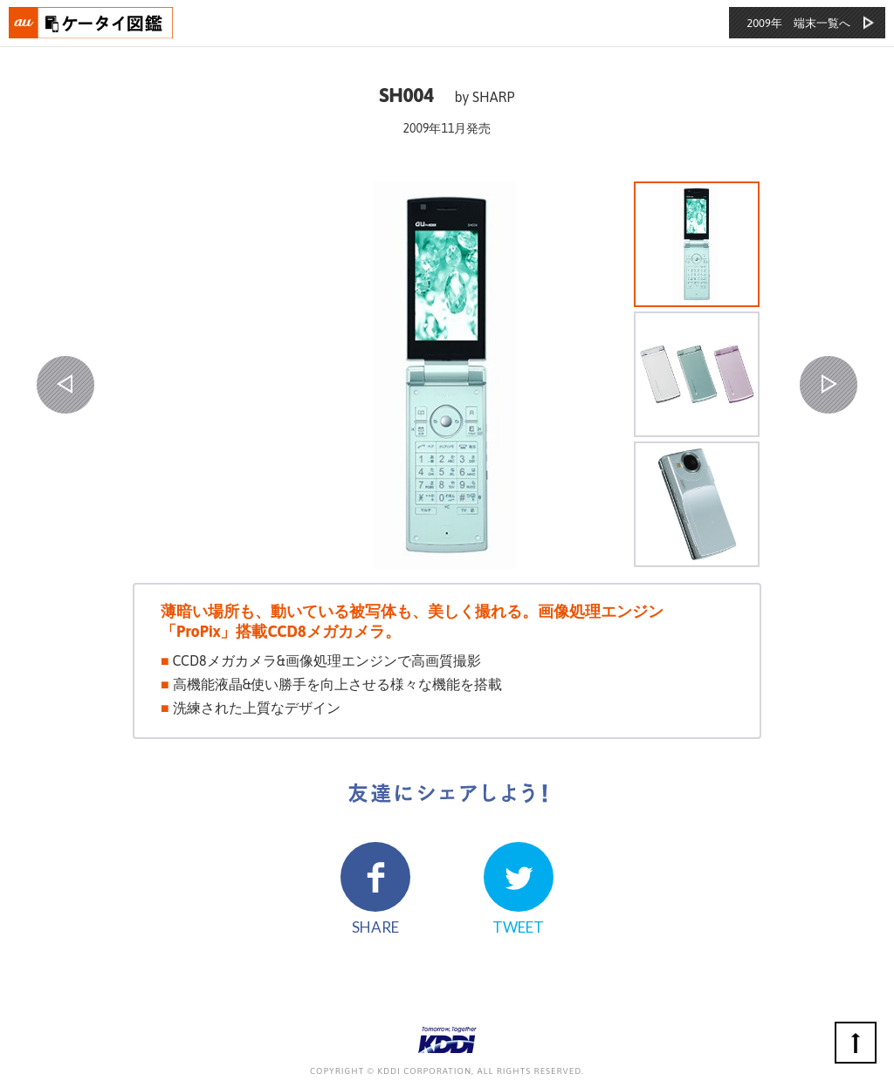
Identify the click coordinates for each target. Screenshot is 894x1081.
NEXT (828, 385)
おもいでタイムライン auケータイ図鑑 (92, 22)
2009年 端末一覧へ (798, 23)
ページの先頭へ (856, 1043)
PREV (65, 385)
